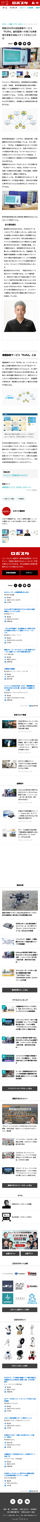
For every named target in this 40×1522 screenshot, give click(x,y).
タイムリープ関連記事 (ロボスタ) (15, 475)
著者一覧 (6, 1509)
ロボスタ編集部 (19, 511)
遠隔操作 (21, 499)
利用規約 (33, 1509)
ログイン (29, 573)
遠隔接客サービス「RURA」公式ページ (16, 487)
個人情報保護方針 (13, 1512)
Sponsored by (24, 705)
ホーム (5, 8)
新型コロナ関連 (9, 499)
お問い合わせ (24, 1509)
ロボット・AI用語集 (26, 8)
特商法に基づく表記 (28, 1512)
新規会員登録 (11, 573)
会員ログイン (11, 1253)
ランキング (13, 8)
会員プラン (29, 1253)
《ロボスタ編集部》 (31, 490)
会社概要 (14, 1509)
